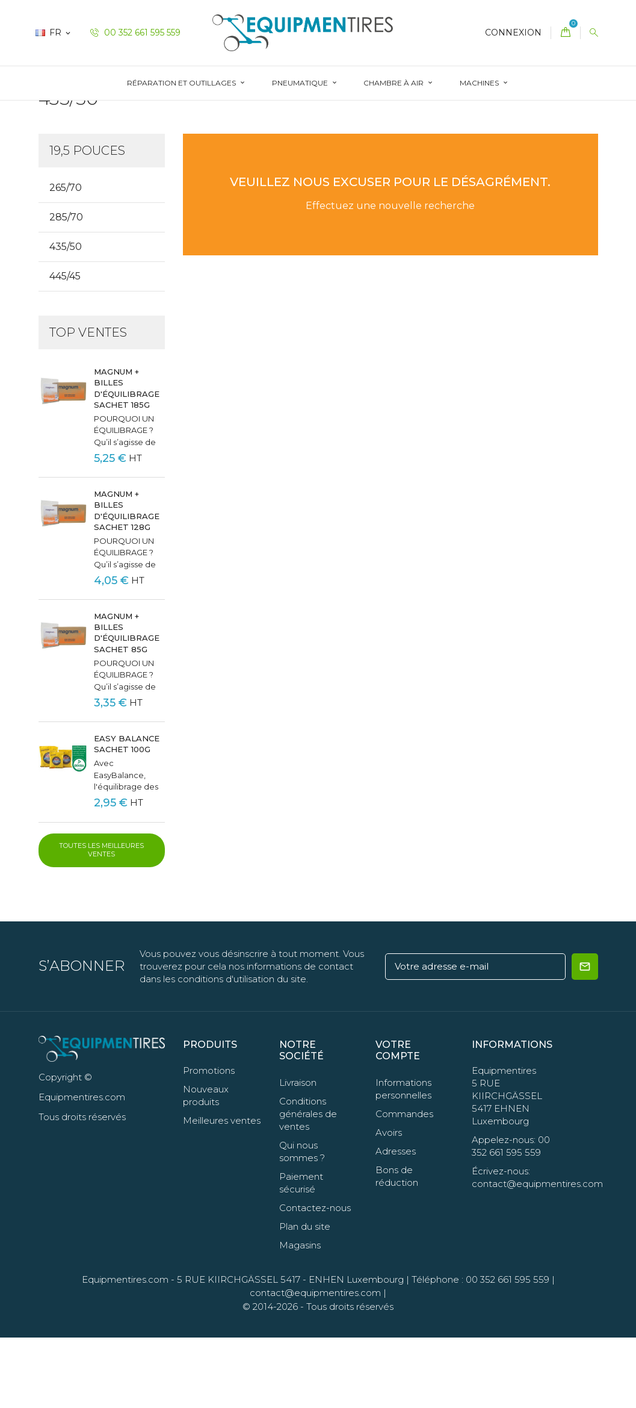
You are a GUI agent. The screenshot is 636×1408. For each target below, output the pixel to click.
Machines (480, 82)
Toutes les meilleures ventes (101, 920)
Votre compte (397, 1120)
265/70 (65, 258)
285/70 (66, 287)
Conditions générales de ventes (308, 1183)
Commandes (404, 1183)
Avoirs (388, 1202)
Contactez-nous (315, 1277)
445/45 (65, 346)
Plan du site (304, 1296)
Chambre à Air (394, 82)
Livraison (297, 1152)
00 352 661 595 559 (135, 32)
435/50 (65, 317)
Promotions (209, 1141)
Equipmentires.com (125, 1349)
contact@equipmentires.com (315, 1363)
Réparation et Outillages (182, 82)
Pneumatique (301, 82)
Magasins (300, 1315)
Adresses (395, 1221)
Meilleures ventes (222, 1191)
